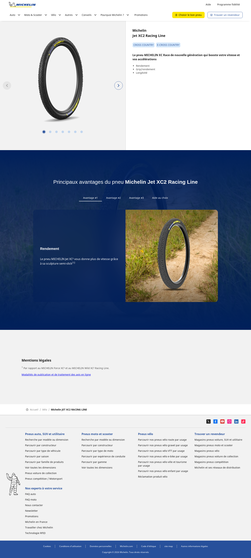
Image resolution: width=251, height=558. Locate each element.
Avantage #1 (90, 197)
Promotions (141, 15)
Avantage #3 (136, 197)
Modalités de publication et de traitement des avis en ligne (56, 374)
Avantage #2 (113, 197)
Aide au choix (160, 197)
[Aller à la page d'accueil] (22, 4)
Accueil (32, 409)
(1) (73, 262)
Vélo (44, 409)
